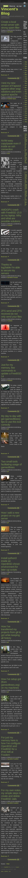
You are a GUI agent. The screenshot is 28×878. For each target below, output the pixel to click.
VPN (26, 94)
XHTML (6, 870)
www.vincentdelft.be (8, 2)
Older (8, 863)
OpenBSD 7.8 (7, 866)
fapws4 (17, 866)
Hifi (26, 119)
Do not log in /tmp (26, 147)
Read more (5, 75)
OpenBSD (10, 32)
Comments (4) (13, 553)
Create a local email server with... (26, 175)
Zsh (26, 77)
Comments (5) (13, 306)
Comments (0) (13, 78)
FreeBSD (9, 98)
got (26, 72)
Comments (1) (13, 411)
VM (26, 79)
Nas (26, 91)
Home (2, 870)
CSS (10, 870)
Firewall (15, 277)
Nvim (26, 68)
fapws (14, 98)
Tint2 (26, 113)
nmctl (26, 111)
